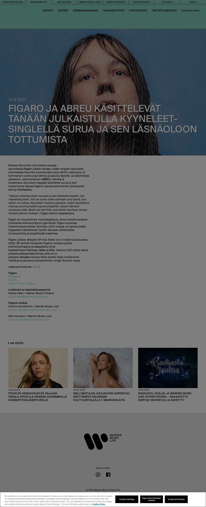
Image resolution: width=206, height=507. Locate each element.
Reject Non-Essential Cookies (151, 499)
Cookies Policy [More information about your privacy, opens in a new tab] (98, 504)
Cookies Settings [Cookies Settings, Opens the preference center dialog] (126, 499)
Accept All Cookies (176, 499)
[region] (103, 499)
